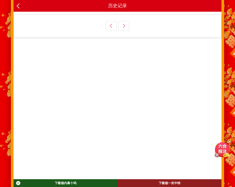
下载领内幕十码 (46, 183)
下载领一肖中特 (169, 183)
